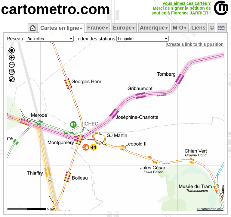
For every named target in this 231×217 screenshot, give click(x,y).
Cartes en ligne (62, 28)
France (98, 28)
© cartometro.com (211, 210)
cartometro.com (55, 9)
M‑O (180, 28)
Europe (124, 28)
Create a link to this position (196, 44)
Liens (199, 28)
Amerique (154, 28)
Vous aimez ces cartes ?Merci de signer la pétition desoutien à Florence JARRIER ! (181, 8)
